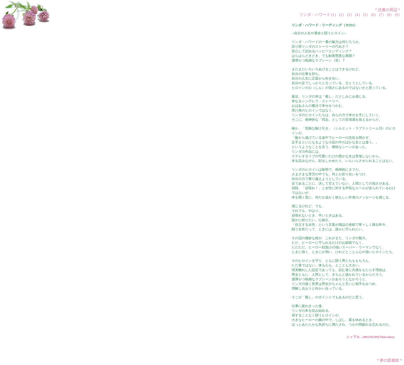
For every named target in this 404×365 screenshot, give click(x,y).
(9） (398, 15)
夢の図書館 (389, 360)
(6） (374, 15)
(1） (334, 15)
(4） (358, 15)
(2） (342, 15)
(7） (382, 15)
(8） (390, 15)
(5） (366, 15)
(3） (350, 15)
